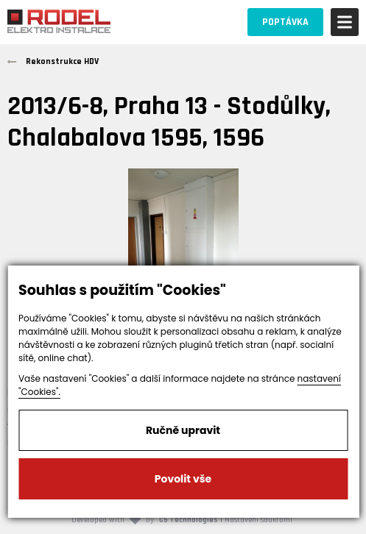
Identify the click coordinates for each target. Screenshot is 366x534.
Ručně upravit (183, 430)
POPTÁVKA (285, 22)
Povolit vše (183, 478)
